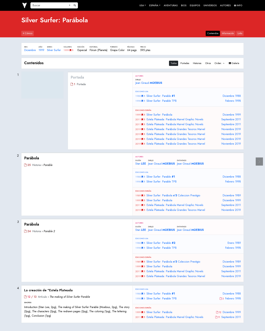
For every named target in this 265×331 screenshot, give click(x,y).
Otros (208, 63)
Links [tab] (240, 33)
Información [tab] (228, 33)
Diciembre (30, 50)
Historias (197, 63)
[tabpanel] (132, 190)
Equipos (195, 5)
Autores (225, 5)
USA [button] (141, 5)
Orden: (219, 63)
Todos (174, 63)
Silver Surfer (54, 50)
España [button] (153, 5)
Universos (210, 5)
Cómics (27, 33)
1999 (41, 50)
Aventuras (171, 5)
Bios (183, 5)
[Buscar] (49, 5)
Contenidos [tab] (212, 33)
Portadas (184, 63)
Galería (234, 63)
